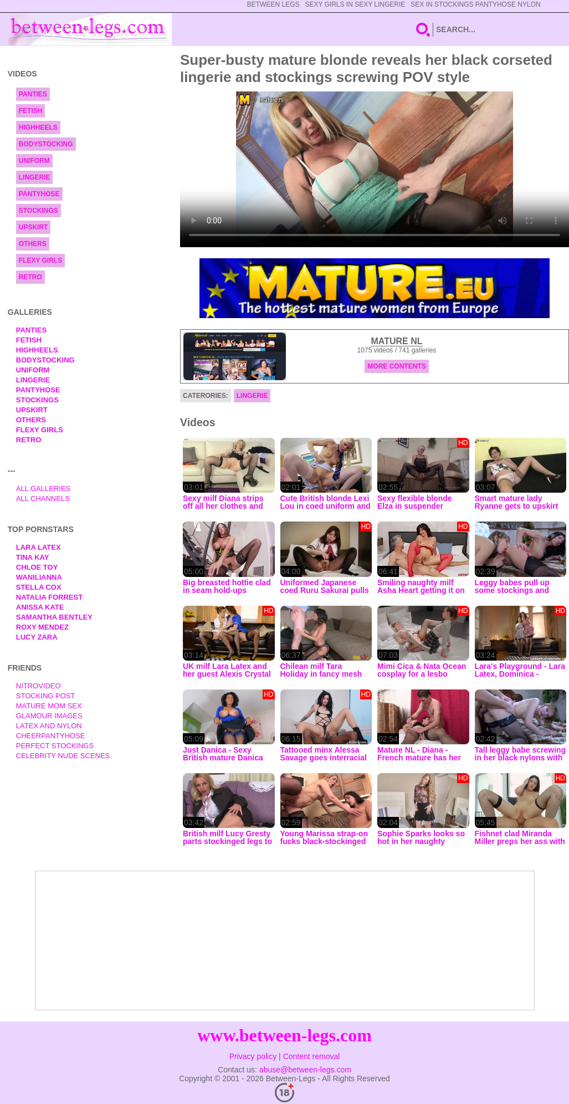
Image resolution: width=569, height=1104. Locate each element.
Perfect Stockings (55, 746)
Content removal (311, 1056)
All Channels (43, 498)
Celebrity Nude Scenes (63, 756)
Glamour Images (49, 716)
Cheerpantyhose (50, 736)
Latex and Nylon (49, 726)
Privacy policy (253, 1056)
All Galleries (43, 488)
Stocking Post (45, 696)
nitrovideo (38, 686)
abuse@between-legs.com (305, 1069)
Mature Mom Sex (49, 706)
